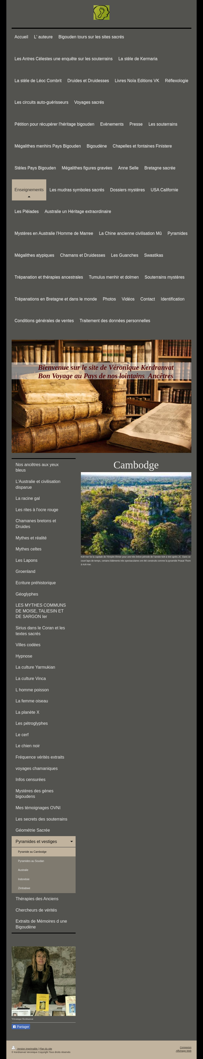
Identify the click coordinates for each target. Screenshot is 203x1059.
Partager (21, 1027)
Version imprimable (25, 1048)
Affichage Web (183, 1051)
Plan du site (45, 1048)
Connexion (185, 1047)
